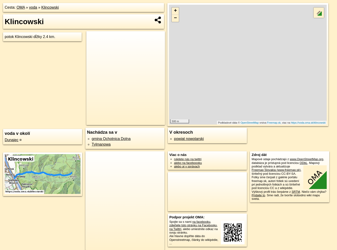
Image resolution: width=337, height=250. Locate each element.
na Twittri (175, 229)
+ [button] (175, 11)
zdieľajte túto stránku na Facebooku (193, 225)
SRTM (296, 191)
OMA (21, 7)
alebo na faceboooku (188, 163)
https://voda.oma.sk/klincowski (308, 122)
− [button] (175, 18)
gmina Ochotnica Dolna (111, 139)
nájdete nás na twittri (187, 159)
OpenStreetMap (250, 122)
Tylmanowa (101, 144)
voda (33, 7)
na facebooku (201, 221)
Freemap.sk (274, 122)
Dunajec (11, 140)
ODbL (303, 163)
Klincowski (50, 7)
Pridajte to (258, 195)
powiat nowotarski (189, 139)
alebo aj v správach (187, 166)
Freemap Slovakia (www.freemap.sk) (276, 170)
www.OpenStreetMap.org (306, 159)
